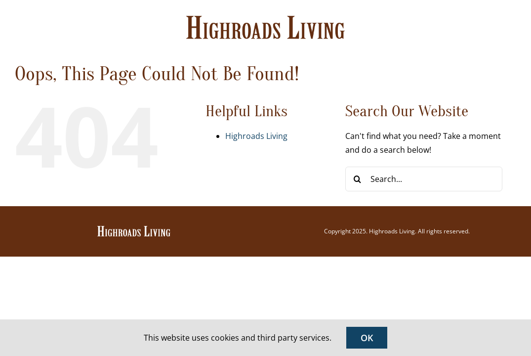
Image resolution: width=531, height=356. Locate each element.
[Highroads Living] (134, 228)
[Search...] (423, 179)
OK (367, 338)
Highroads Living (256, 136)
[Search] (357, 179)
